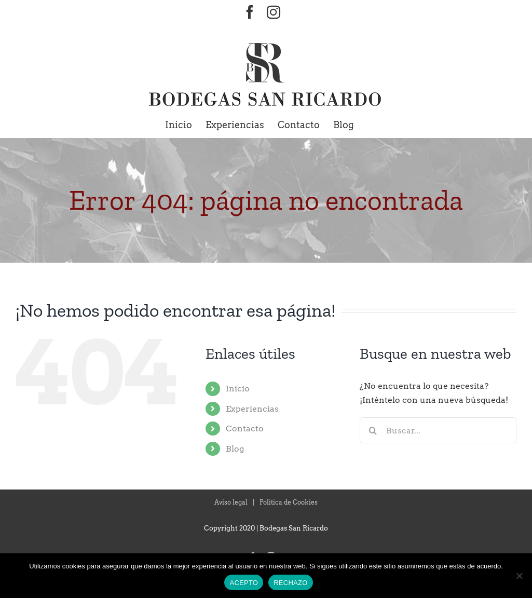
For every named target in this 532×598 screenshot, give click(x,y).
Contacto (245, 428)
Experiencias (252, 409)
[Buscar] (373, 430)
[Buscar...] (438, 430)
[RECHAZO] (519, 575)
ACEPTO (243, 583)
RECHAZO (290, 583)
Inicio (238, 388)
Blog (235, 449)
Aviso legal (231, 502)
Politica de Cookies (289, 502)
